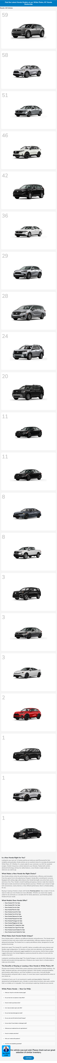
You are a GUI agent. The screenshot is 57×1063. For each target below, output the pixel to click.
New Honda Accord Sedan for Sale (15, 930)
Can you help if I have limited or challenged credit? (16, 1023)
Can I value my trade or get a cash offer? (13, 1008)
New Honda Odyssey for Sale (13, 916)
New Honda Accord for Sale (13, 912)
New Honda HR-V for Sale (12, 905)
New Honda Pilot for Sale (12, 910)
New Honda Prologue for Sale (13, 921)
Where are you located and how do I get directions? (16, 1028)
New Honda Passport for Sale (13, 919)
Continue (28, 1058)
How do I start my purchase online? (12, 1002)
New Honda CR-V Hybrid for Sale (14, 925)
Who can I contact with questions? (12, 1038)
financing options (35, 891)
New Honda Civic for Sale (12, 907)
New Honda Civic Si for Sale (13, 914)
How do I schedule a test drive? (11, 1033)
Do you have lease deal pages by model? (13, 1013)
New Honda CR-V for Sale (12, 903)
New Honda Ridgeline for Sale (13, 923)
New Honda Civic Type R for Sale (14, 927)
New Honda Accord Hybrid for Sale (15, 932)
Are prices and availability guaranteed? (13, 1043)
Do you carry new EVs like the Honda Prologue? (15, 1018)
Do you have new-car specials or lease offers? (15, 997)
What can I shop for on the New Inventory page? (15, 992)
